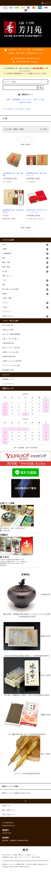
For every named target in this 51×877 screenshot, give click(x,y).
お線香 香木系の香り (9, 356)
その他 (27, 109)
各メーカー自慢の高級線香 (11, 334)
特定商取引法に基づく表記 (9, 857)
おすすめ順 (8, 129)
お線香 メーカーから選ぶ (10, 352)
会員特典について (8, 379)
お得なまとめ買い (26, 102)
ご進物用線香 (15, 99)
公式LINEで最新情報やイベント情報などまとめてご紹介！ (25, 73)
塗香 (35, 99)
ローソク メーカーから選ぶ (11, 365)
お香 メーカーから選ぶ (16, 109)
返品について (31, 854)
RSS (33, 857)
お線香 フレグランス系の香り (12, 361)
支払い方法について (8, 854)
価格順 (15, 129)
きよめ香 (41, 99)
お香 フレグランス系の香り (11, 347)
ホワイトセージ (27, 99)
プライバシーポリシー (24, 857)
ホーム (4, 109)
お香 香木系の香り (8, 343)
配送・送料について (20, 854)
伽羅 (8, 99)
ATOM (38, 857)
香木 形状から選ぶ (8, 370)
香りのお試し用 (7, 325)
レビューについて (8, 384)
